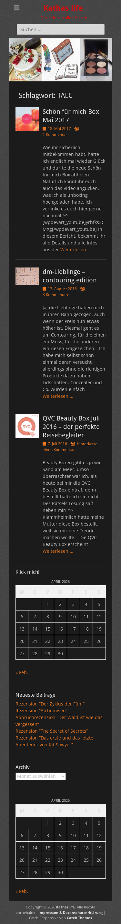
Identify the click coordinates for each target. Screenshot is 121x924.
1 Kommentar (55, 134)
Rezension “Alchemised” (41, 710)
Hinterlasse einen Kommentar (70, 446)
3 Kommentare (56, 294)
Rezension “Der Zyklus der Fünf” (50, 704)
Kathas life (63, 8)
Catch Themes (79, 917)
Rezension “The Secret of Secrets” (51, 731)
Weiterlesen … (75, 249)
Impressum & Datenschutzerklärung (70, 912)
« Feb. (21, 672)
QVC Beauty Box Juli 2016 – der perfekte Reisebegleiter (71, 426)
